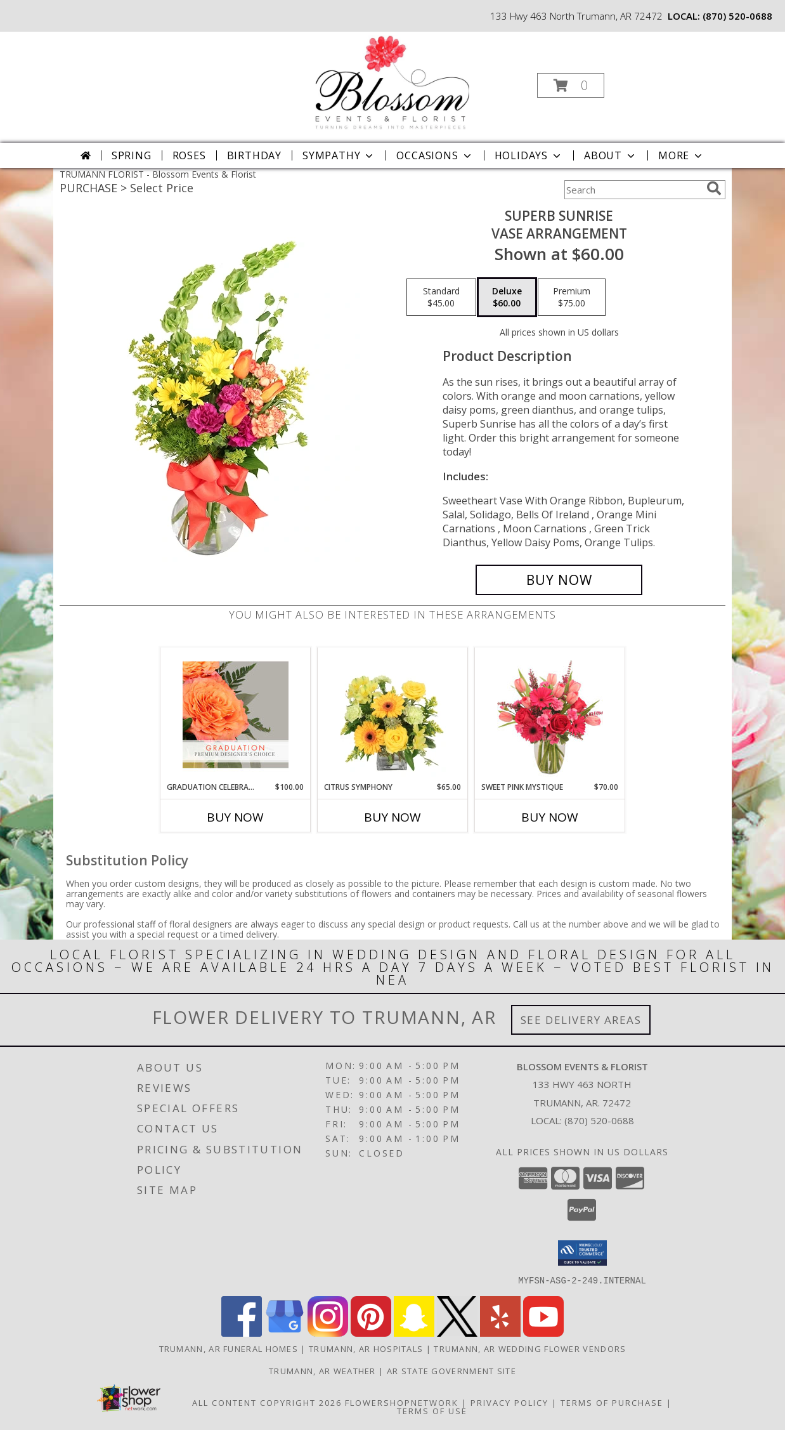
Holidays (529, 155)
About (610, 155)
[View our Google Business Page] (284, 1333)
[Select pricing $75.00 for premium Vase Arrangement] (571, 297)
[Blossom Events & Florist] (391, 81)
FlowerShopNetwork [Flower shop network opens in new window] (401, 1402)
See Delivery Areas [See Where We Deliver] (581, 1020)
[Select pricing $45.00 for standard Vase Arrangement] (441, 297)
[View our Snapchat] (414, 1333)
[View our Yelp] (500, 1333)
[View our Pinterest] (371, 1333)
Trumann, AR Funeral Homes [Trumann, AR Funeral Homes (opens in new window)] (229, 1348)
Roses (189, 155)
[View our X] (457, 1333)
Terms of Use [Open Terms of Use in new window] (432, 1410)
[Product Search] (633, 190)
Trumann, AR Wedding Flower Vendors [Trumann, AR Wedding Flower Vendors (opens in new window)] (530, 1348)
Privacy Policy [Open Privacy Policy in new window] (509, 1402)
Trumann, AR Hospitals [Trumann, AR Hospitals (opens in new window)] (366, 1348)
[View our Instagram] (328, 1333)
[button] (570, 85)
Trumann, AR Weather (322, 1370)
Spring (132, 155)
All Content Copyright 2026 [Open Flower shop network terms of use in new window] (267, 1402)
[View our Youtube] (543, 1333)
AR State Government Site (451, 1370)
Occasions (434, 155)
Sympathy (338, 155)
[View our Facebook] (241, 1333)
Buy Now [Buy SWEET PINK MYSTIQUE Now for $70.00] (549, 817)
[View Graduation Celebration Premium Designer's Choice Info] (236, 714)
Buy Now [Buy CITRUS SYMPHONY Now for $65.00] (392, 817)
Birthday (254, 155)
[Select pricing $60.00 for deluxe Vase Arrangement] (507, 297)
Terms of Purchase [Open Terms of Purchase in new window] (612, 1402)
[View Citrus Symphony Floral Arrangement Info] (393, 714)
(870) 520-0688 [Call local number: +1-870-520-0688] (737, 16)
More (681, 155)
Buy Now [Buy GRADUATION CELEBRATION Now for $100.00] (235, 817)
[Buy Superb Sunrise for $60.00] (559, 580)
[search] (714, 188)
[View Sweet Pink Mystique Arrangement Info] (550, 714)
